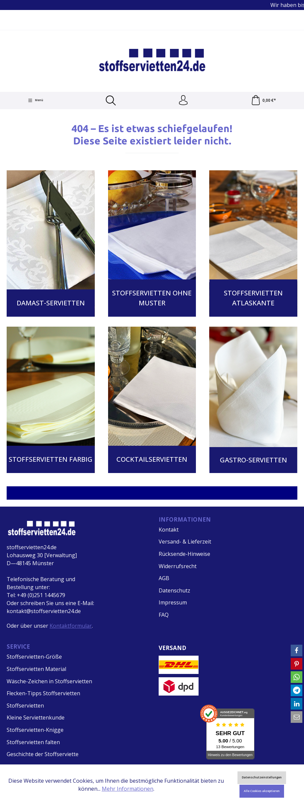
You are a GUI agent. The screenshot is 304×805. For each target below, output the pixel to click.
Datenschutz (174, 590)
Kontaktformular (71, 625)
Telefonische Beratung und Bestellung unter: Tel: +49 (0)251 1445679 (41, 587)
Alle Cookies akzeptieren (262, 791)
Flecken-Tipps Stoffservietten (43, 693)
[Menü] (35, 100)
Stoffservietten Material (36, 669)
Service (18, 646)
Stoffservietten (25, 705)
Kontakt (169, 529)
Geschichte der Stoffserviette (42, 754)
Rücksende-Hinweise (184, 554)
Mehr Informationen (127, 788)
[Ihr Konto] (183, 100)
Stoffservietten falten (33, 742)
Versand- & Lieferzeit (185, 541)
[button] (296, 650)
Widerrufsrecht (178, 566)
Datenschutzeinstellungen (262, 777)
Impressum (173, 602)
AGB (164, 578)
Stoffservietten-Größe (34, 656)
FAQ (164, 614)
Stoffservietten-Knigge (35, 729)
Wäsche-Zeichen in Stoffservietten (49, 681)
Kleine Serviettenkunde (36, 717)
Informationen (185, 519)
